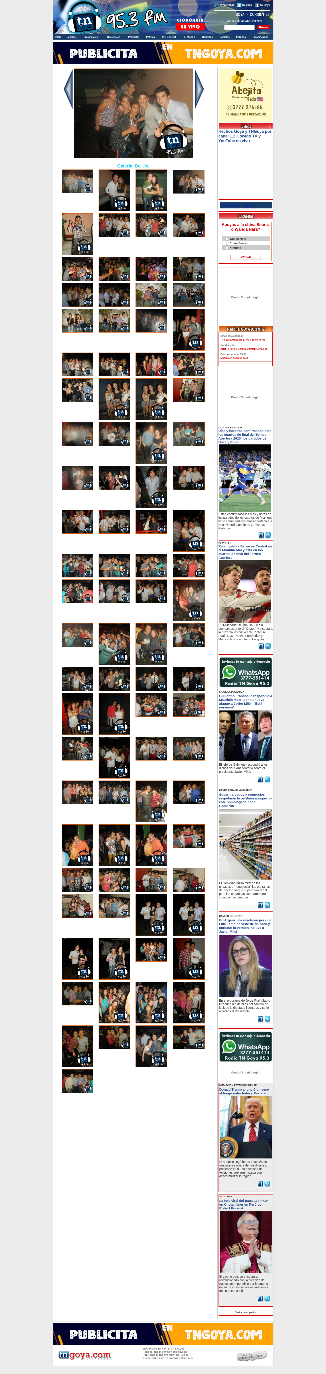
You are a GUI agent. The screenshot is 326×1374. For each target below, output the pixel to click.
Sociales (225, 37)
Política (150, 37)
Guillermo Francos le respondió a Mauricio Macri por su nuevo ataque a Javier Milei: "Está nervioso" (245, 701)
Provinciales (91, 37)
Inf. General (169, 37)
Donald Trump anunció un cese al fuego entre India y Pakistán (244, 1091)
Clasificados (261, 37)
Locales (71, 37)
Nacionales (113, 37)
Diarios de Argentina (245, 1312)
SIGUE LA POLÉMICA (231, 691)
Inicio (58, 37)
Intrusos (241, 37)
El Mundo (189, 37)
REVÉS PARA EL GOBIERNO (236, 790)
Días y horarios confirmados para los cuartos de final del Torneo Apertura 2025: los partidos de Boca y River (245, 436)
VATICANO (225, 1196)
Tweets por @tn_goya (236, 205)
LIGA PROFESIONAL (231, 427)
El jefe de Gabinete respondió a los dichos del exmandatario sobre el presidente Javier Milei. (243, 768)
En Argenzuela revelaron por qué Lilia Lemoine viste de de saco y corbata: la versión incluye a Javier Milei (245, 925)
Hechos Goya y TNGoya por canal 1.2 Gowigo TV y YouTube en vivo (245, 136)
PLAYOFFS (225, 543)
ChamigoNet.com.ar (180, 1358)
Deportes (207, 37)
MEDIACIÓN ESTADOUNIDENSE (238, 1085)
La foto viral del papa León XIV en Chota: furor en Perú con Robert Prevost (243, 1204)
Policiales (134, 37)
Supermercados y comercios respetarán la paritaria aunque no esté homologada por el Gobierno (245, 800)
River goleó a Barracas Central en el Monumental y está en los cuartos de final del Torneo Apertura (245, 551)
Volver (133, 1107)
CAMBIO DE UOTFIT (231, 916)
